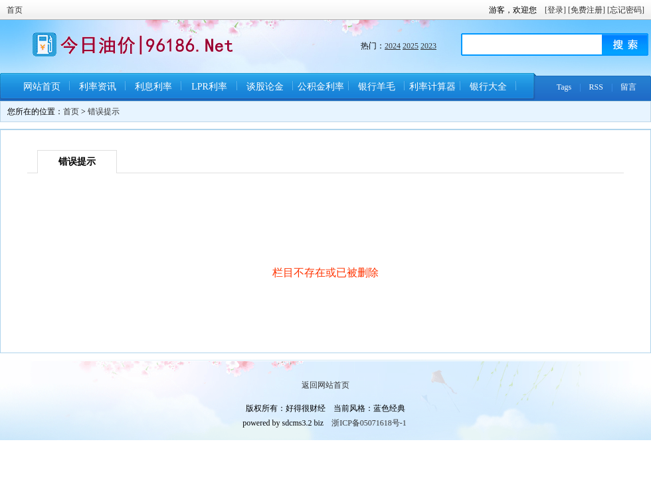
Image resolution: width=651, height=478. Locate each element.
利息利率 (153, 87)
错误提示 (104, 111)
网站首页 (41, 87)
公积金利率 (321, 87)
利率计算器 (432, 87)
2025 (410, 45)
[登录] (555, 10)
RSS (596, 87)
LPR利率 (209, 87)
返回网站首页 (325, 385)
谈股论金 (265, 87)
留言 (628, 87)
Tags (564, 87)
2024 (393, 45)
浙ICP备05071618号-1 (369, 423)
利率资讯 (97, 87)
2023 (428, 45)
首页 (15, 10)
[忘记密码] (625, 10)
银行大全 (488, 87)
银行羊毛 (376, 87)
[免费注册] (586, 10)
